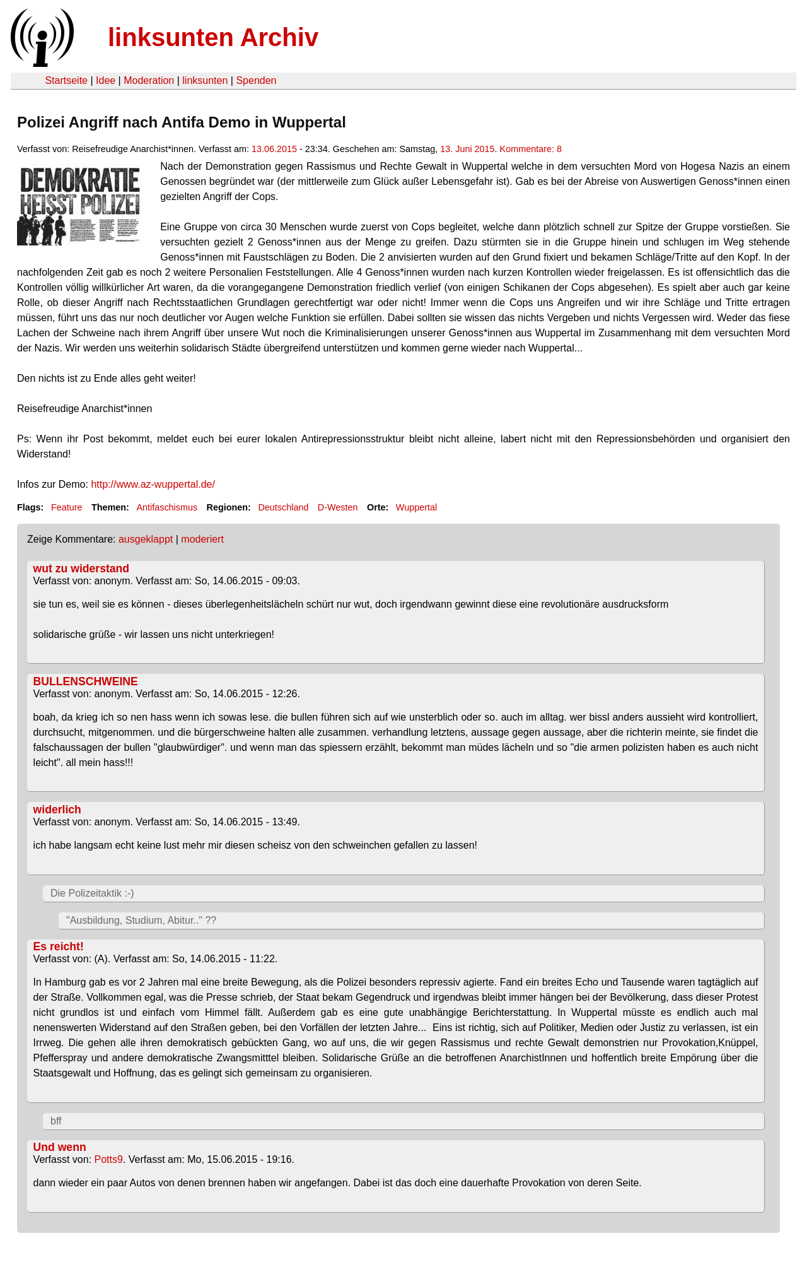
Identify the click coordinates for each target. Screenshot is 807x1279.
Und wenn (59, 1147)
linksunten (205, 80)
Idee (105, 80)
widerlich (57, 809)
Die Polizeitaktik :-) (92, 893)
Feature (67, 507)
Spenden (256, 80)
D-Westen (338, 507)
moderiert (202, 539)
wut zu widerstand (81, 568)
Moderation (149, 80)
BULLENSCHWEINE (85, 681)
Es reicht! (58, 946)
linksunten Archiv (213, 37)
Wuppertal (416, 507)
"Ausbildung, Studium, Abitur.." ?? (141, 920)
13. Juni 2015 (467, 149)
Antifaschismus (166, 507)
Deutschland (283, 507)
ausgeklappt (146, 539)
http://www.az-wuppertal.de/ (153, 484)
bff (56, 1121)
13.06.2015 (274, 149)
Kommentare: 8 (531, 149)
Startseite (66, 80)
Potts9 (109, 1159)
